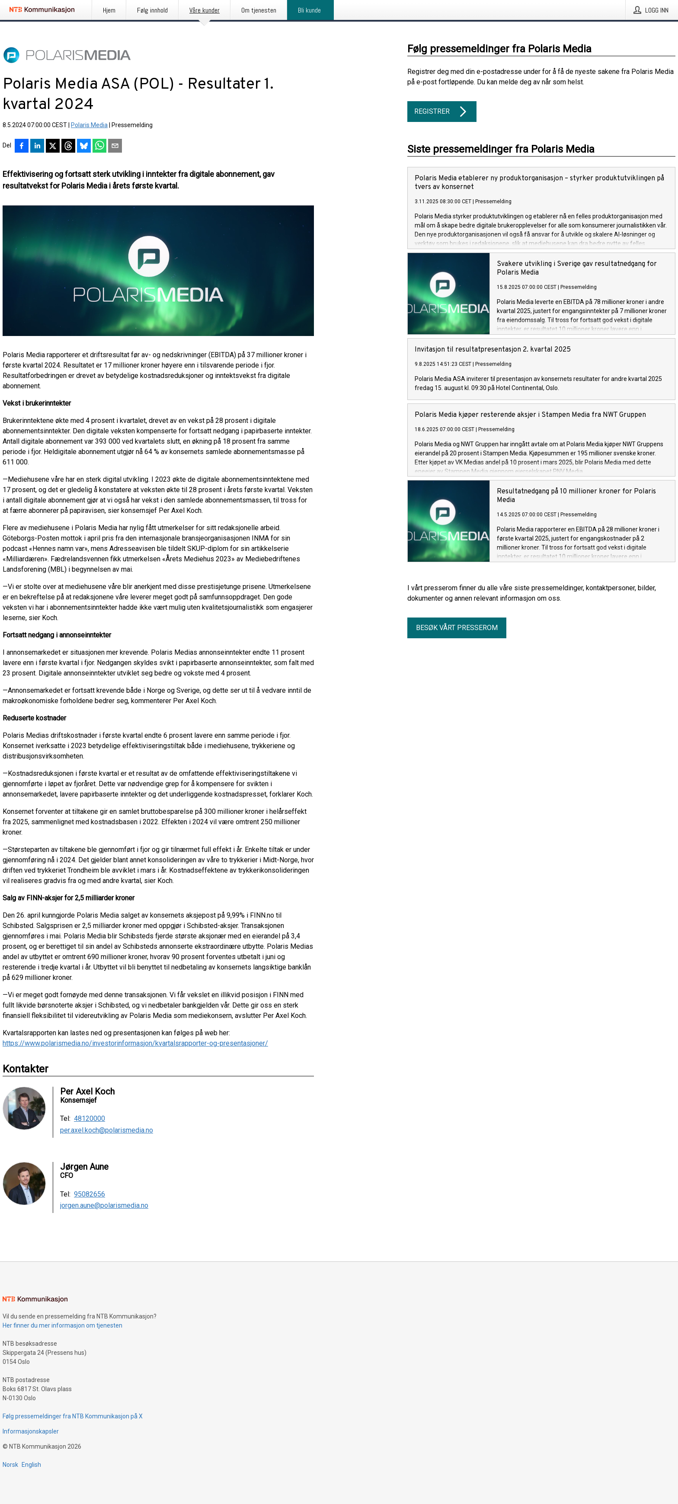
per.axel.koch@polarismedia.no (106, 1130)
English (31, 1464)
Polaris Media (89, 125)
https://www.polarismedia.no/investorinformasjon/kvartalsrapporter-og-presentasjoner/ (135, 1043)
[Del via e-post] (115, 146)
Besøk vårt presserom (457, 628)
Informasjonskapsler (31, 1431)
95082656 (89, 1194)
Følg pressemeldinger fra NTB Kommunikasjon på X (73, 1416)
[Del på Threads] (68, 146)
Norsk (10, 1464)
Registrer (442, 111)
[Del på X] (53, 146)
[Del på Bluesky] (84, 146)
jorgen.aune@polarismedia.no (104, 1206)
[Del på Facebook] (22, 146)
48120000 (89, 1119)
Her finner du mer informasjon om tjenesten (62, 1325)
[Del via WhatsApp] (99, 146)
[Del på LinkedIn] (37, 146)
